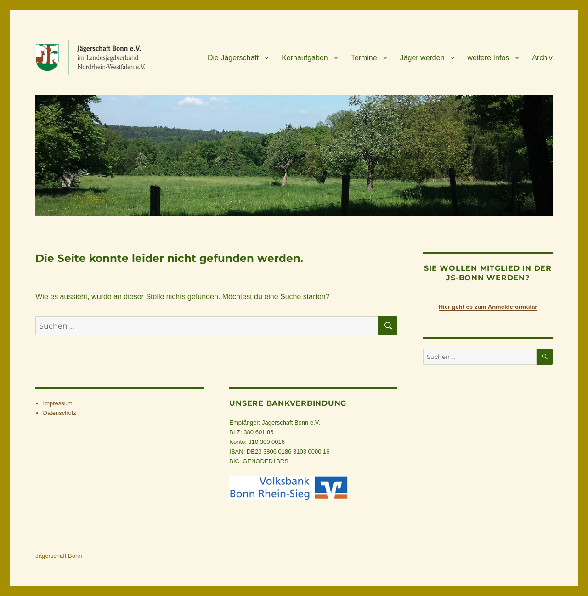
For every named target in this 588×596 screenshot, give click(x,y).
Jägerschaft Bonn (58, 555)
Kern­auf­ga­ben (305, 58)
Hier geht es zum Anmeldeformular (488, 306)
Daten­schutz (59, 412)
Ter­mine (364, 58)
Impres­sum (58, 403)
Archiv (542, 58)
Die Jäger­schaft (233, 58)
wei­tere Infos (488, 58)
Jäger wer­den (422, 58)
